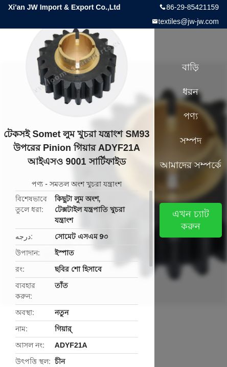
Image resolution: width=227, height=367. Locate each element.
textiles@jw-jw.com (188, 21)
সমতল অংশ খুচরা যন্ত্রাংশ (86, 184)
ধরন (190, 92)
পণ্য (37, 184)
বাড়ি (190, 67)
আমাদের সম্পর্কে (190, 165)
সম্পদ (190, 141)
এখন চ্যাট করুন (190, 220)
